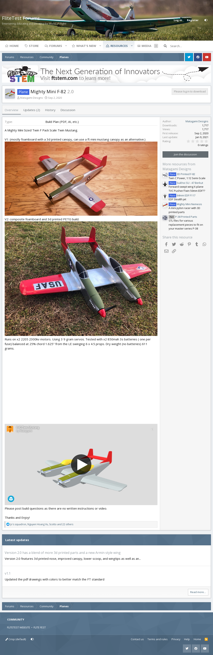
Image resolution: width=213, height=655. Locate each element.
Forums (55, 46)
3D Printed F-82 (182, 174)
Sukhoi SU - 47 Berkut (186, 183)
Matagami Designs (31, 98)
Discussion (67, 110)
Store (34, 46)
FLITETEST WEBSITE (18, 627)
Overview (11, 110)
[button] (66, 46)
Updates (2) (31, 110)
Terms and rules (157, 639)
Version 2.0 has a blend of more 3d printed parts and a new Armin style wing (63, 552)
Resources (119, 46)
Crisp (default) (15, 639)
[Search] (190, 46)
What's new (86, 46)
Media (146, 46)
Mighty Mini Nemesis (185, 204)
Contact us (137, 639)
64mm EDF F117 (182, 195)
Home (14, 46)
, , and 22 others (41, 524)
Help (187, 639)
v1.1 (8, 573)
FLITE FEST (40, 627)
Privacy (175, 639)
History (50, 110)
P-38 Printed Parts (183, 217)
